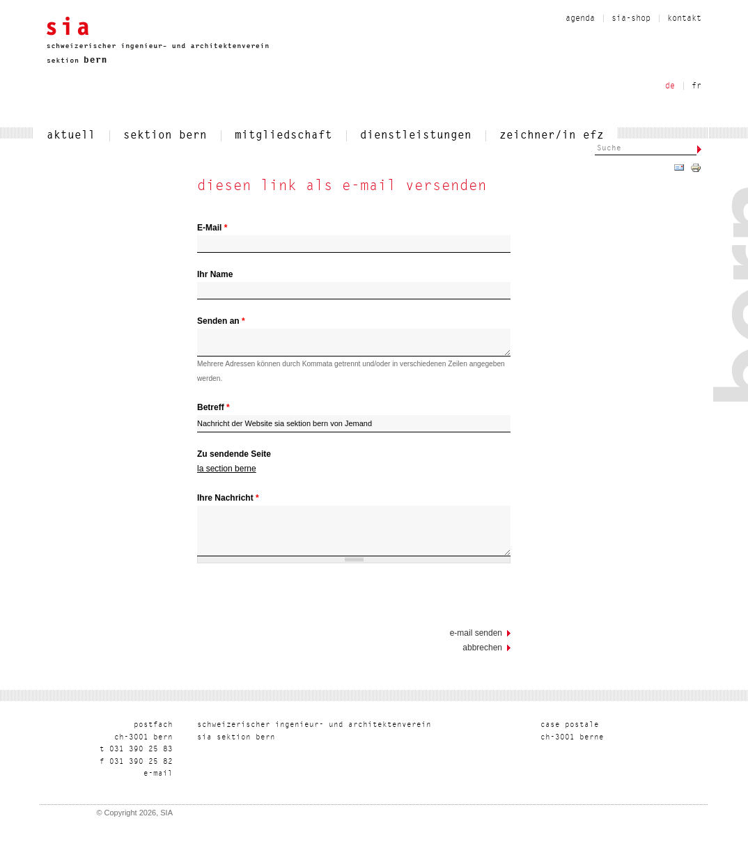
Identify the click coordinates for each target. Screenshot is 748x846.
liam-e (158, 774)
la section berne (226, 468)
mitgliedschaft (283, 135)
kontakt (684, 19)
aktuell (71, 135)
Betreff (213, 407)
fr (696, 86)
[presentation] (303, 599)
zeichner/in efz (551, 135)
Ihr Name (215, 274)
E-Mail (212, 228)
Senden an (221, 321)
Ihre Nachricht (228, 498)
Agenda (580, 19)
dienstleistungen (416, 135)
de (670, 86)
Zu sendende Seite (234, 454)
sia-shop (630, 19)
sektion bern (165, 135)
